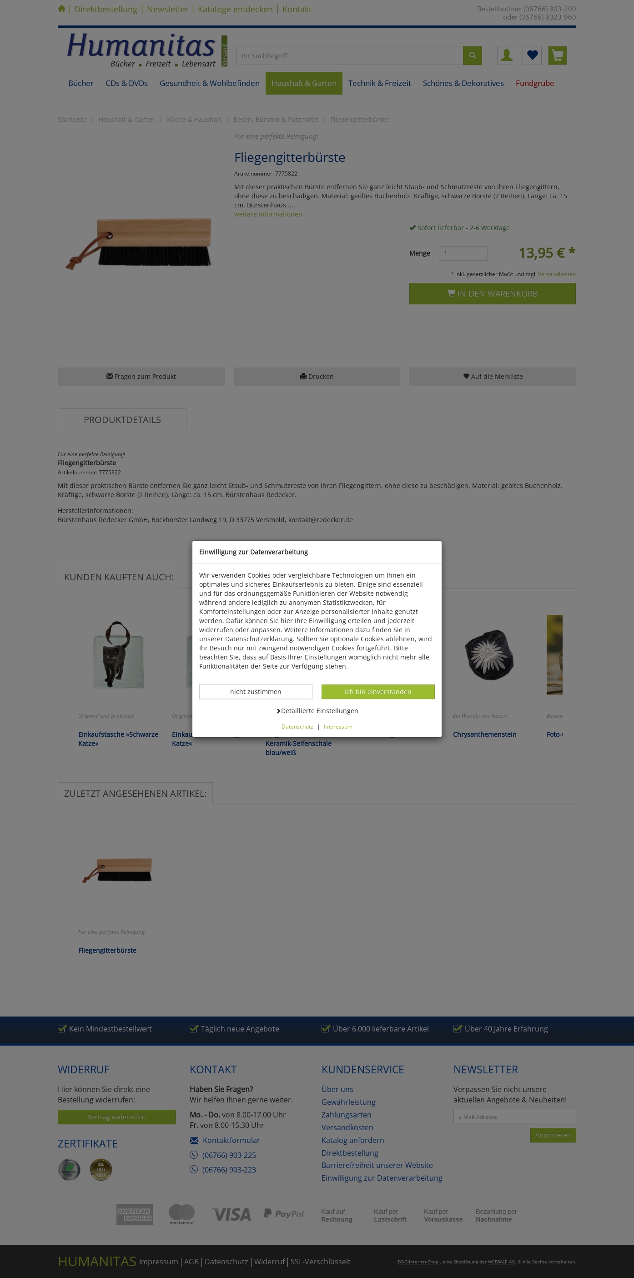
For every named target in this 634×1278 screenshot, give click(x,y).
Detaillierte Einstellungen (317, 710)
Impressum (338, 726)
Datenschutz (297, 726)
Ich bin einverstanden (378, 691)
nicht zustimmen (261, 691)
